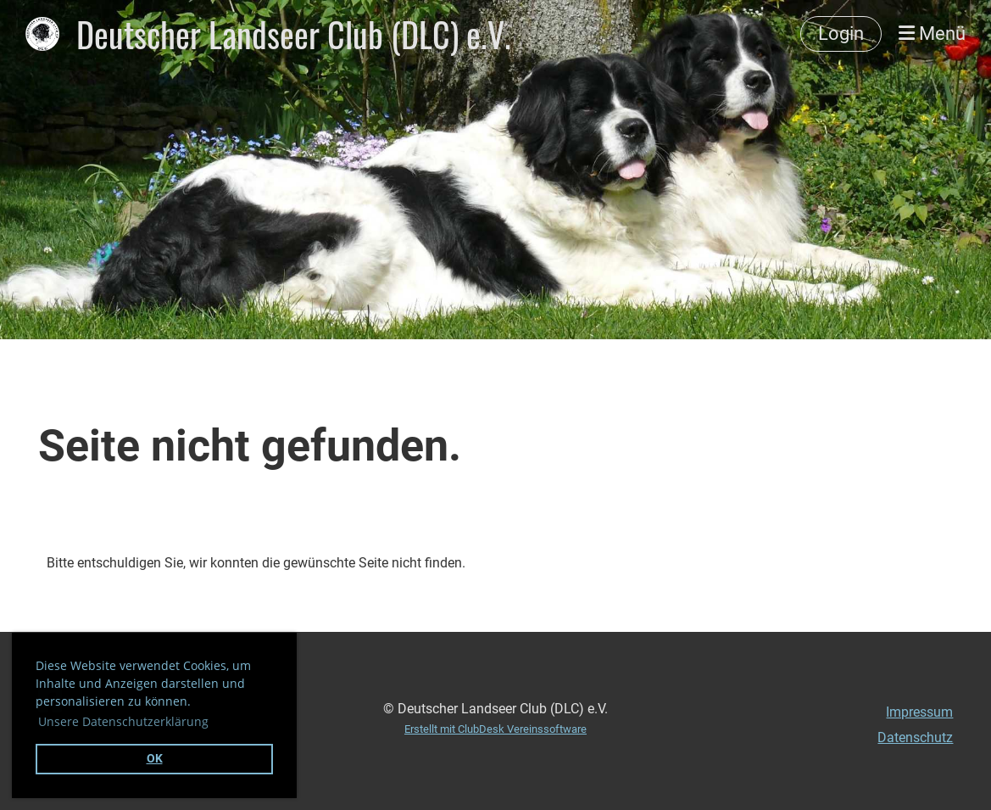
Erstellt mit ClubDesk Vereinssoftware (495, 729)
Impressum (919, 712)
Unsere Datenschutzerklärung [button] (123, 721)
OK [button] (155, 758)
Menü (932, 33)
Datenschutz (915, 737)
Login (841, 33)
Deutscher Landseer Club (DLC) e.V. (293, 34)
